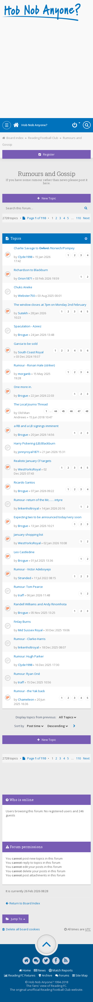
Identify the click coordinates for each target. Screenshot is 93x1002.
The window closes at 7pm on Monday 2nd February (50, 305)
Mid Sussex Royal (30, 630)
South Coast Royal (31, 352)
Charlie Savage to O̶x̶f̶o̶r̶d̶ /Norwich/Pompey (44, 248)
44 (55, 411)
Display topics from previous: (46, 717)
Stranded (24, 578)
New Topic (46, 198)
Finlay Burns (22, 622)
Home (25, 970)
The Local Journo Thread (31, 404)
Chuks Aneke (23, 287)
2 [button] (56, 218)
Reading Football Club (43, 138)
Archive (45, 975)
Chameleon (26, 699)
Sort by (29, 726)
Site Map (80, 975)
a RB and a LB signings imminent (36, 426)
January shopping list (28, 534)
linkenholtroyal (28, 508)
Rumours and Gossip (46, 174)
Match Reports (61, 970)
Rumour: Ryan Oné (27, 674)
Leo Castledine (24, 552)
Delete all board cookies (21, 929)
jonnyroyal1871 (28, 452)
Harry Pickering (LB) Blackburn (34, 443)
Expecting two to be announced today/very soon (47, 517)
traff (21, 595)
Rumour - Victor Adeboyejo (32, 569)
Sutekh (23, 313)
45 (63, 411)
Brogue (23, 335)
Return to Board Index (23, 903)
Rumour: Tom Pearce (28, 587)
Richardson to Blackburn (31, 270)
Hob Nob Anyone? (30, 125)
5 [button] (68, 218)
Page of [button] (34, 218)
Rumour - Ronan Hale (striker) (34, 365)
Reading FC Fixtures (19, 975)
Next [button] (86, 218)
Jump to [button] (15, 919)
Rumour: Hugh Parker (29, 656)
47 (79, 411)
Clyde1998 (25, 257)
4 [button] (64, 218)
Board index (12, 138)
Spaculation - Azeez (27, 326)
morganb (24, 374)
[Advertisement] (46, 68)
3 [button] (60, 218)
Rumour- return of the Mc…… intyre (38, 500)
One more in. (23, 387)
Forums (62, 975)
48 (86, 411)
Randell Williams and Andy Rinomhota (40, 604)
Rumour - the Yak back (29, 691)
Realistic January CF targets (32, 461)
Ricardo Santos (24, 482)
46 (71, 411)
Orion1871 (25, 278)
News (40, 970)
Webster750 (26, 296)
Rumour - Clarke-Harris (30, 639)
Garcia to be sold (26, 344)
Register (46, 154)
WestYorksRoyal (29, 469)
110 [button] (78, 218)
